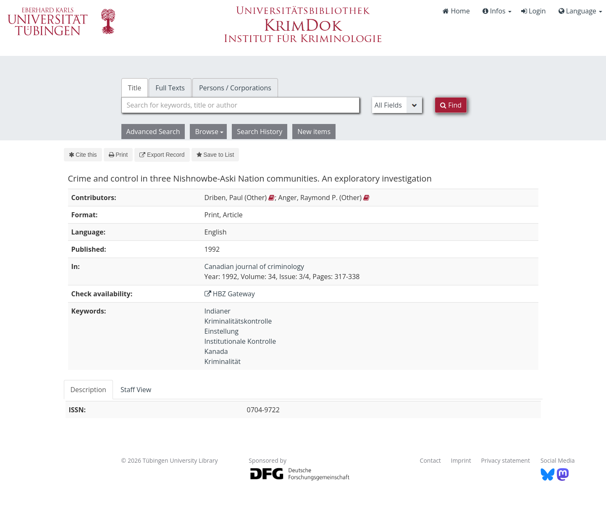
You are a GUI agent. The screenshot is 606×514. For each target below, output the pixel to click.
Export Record (161, 154)
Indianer (218, 311)
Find (451, 105)
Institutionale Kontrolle (240, 341)
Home (456, 11)
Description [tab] (88, 389)
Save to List (215, 154)
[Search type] (397, 105)
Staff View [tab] (136, 389)
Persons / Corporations (235, 87)
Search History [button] (259, 131)
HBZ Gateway (230, 293)
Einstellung (222, 331)
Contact (430, 460)
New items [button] (314, 131)
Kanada (216, 351)
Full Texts (170, 87)
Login (533, 11)
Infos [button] (497, 11)
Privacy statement (505, 460)
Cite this (83, 154)
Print (118, 154)
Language (580, 11)
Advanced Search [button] (153, 131)
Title (135, 87)
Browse (209, 131)
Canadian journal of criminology (254, 266)
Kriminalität (223, 361)
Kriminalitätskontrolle (238, 321)
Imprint (461, 460)
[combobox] (240, 105)
